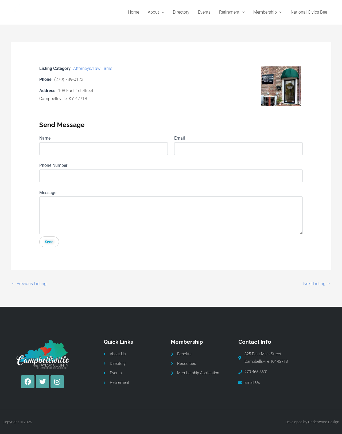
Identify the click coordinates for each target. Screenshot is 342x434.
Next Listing (317, 283)
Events (204, 12)
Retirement (229, 12)
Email (179, 138)
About (153, 12)
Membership (265, 12)
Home (133, 12)
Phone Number (53, 165)
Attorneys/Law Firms (92, 68)
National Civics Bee (309, 12)
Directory (181, 12)
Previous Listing (28, 283)
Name (44, 138)
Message (47, 192)
